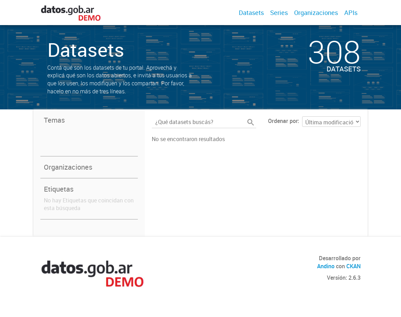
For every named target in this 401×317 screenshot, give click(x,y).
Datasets (251, 12)
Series (279, 12)
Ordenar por (283, 120)
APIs (350, 12)
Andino (326, 266)
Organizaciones (316, 12)
